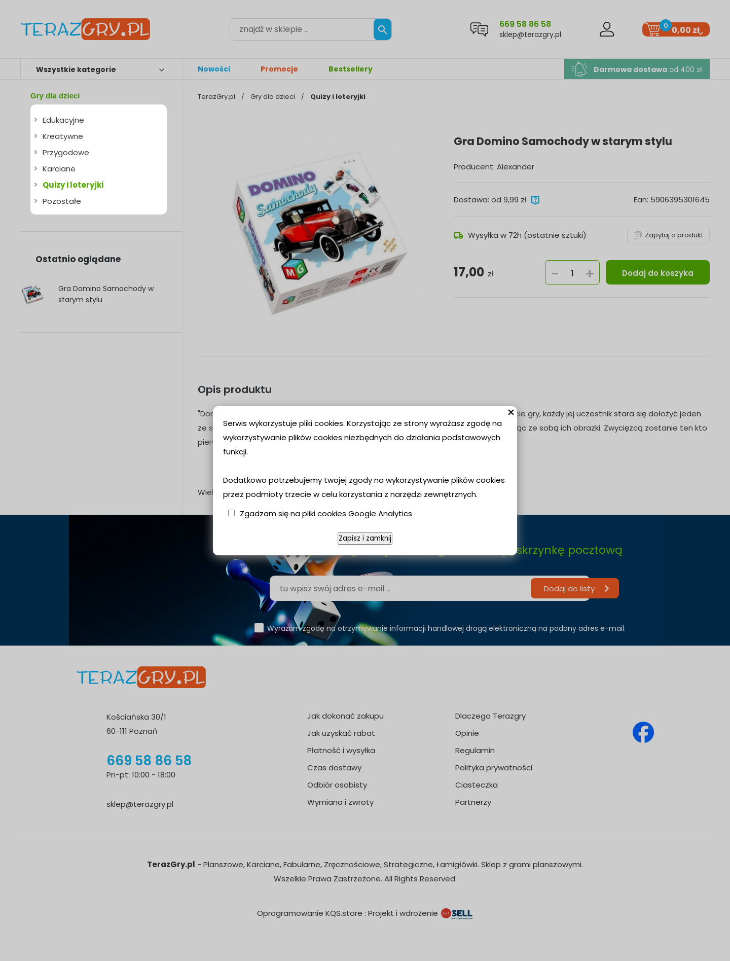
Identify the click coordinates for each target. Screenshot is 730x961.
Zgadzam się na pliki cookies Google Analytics (326, 513)
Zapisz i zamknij (365, 538)
